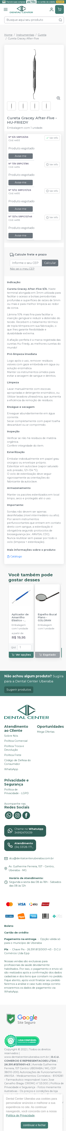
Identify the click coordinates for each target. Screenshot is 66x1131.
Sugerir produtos (19, 689)
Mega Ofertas (45, 731)
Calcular (50, 263)
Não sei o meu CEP (22, 268)
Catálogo (14, 556)
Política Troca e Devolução (14, 748)
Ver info (52, 138)
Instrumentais (25, 34)
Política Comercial (15, 740)
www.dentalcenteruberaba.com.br (26, 1057)
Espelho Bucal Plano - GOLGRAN (47, 617)
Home (8, 34)
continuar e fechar (34, 1125)
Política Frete (12, 755)
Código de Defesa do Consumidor (17, 762)
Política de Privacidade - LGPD (16, 791)
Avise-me (20, 156)
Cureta (42, 34)
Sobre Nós (11, 735)
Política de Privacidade (20, 1115)
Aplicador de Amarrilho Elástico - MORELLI (20, 617)
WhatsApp (11, 769)
